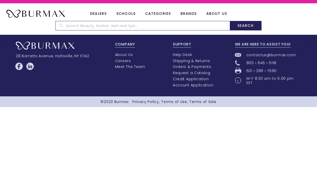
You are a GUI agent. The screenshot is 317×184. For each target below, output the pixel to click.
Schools (125, 14)
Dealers (98, 14)
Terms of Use (174, 101)
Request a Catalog (191, 72)
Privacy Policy (145, 101)
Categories (158, 14)
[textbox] (142, 25)
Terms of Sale (202, 101)
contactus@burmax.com (271, 54)
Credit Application (191, 79)
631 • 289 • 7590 (261, 70)
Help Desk (182, 54)
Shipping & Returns (191, 60)
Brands (188, 14)
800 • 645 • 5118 (261, 62)
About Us (216, 14)
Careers (123, 60)
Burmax (121, 101)
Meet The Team (130, 66)
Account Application (193, 85)
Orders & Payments (192, 66)
